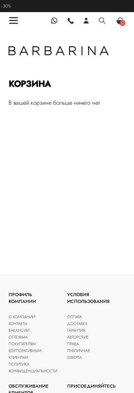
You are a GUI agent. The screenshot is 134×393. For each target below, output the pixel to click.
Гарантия (76, 330)
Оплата (74, 317)
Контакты (18, 323)
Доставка (77, 323)
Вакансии (19, 330)
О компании (22, 317)
